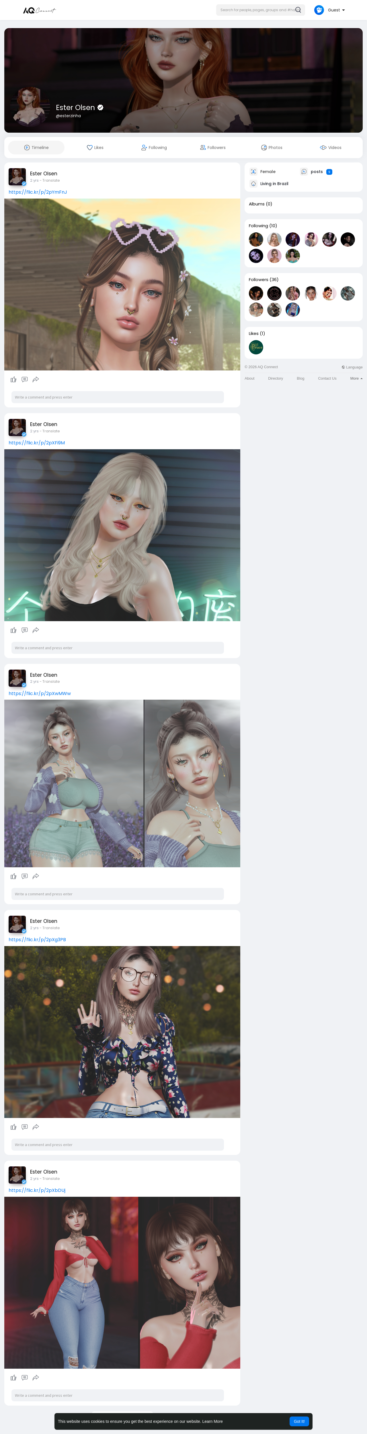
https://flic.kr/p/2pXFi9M (37, 443)
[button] (260, 10)
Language (352, 367)
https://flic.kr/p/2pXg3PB (37, 939)
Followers (258, 279)
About (249, 378)
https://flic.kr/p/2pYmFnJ (38, 192)
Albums (257, 204)
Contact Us (327, 378)
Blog (300, 378)
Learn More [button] (212, 1421)
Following (258, 225)
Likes (254, 333)
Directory (275, 378)
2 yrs (34, 180)
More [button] (356, 378)
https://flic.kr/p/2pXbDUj (37, 1190)
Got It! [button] (299, 1421)
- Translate (50, 180)
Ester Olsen (76, 108)
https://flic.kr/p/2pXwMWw (40, 693)
